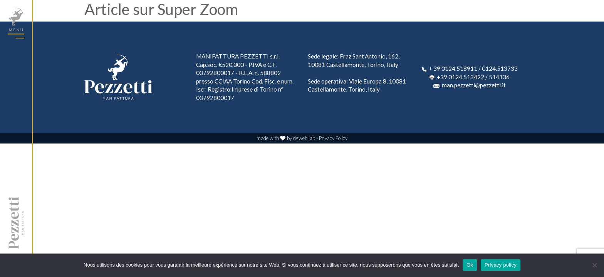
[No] (594, 265)
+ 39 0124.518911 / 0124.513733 (473, 68)
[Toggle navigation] (16, 23)
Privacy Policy (333, 138)
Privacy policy (501, 265)
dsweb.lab (304, 138)
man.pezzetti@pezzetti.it (474, 85)
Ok (469, 265)
